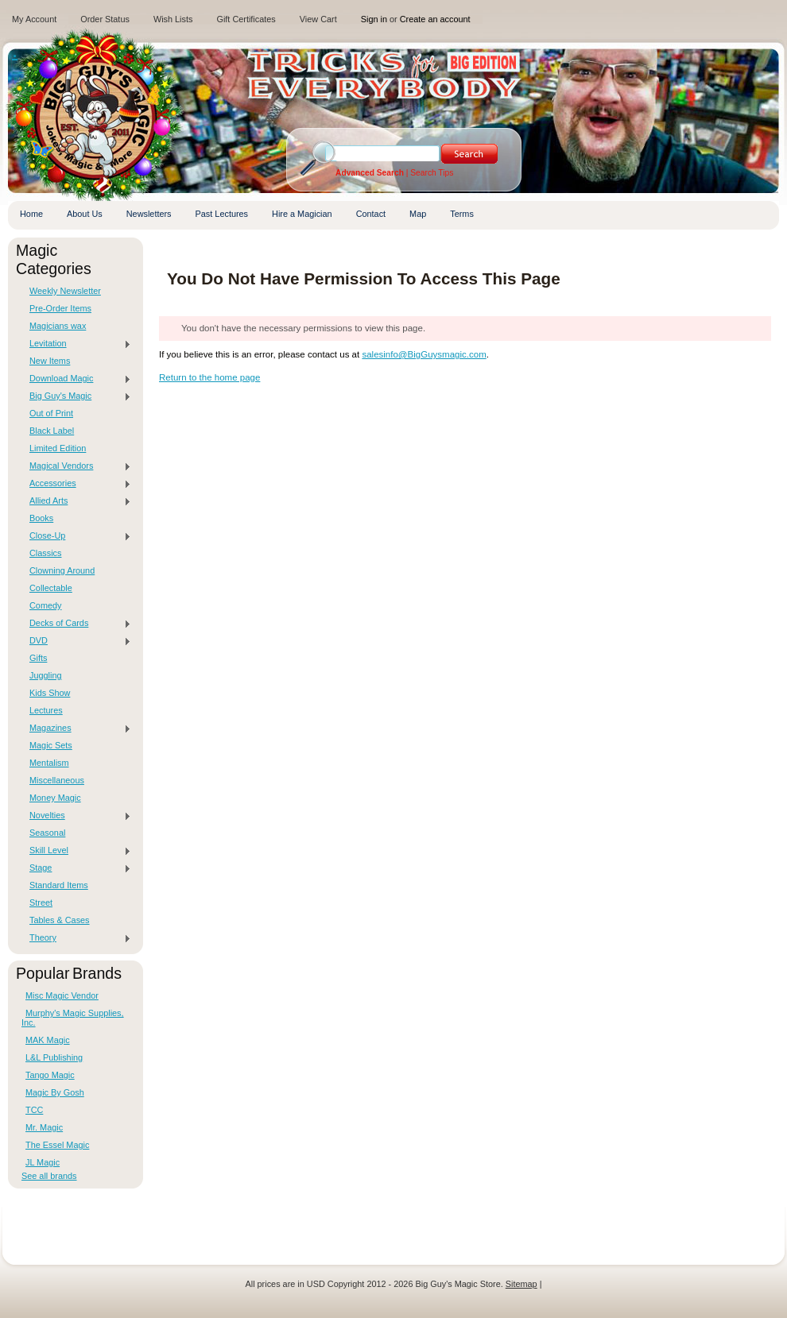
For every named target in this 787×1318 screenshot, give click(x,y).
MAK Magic (47, 1040)
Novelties (76, 815)
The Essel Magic (57, 1145)
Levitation (76, 344)
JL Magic (42, 1162)
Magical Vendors (76, 466)
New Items (49, 360)
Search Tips (431, 172)
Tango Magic (50, 1075)
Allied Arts (76, 501)
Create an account (435, 19)
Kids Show (49, 693)
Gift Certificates (245, 19)
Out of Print (51, 413)
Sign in (374, 19)
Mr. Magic (44, 1127)
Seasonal (47, 832)
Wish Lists (173, 19)
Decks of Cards (76, 623)
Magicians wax (57, 325)
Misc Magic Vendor (62, 995)
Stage (76, 868)
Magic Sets (50, 745)
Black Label (51, 430)
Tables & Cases (59, 920)
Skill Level (76, 850)
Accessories (76, 483)
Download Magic (76, 379)
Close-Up (76, 536)
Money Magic (55, 797)
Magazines (76, 728)
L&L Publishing (54, 1057)
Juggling (45, 675)
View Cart (318, 19)
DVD (76, 641)
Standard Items (58, 885)
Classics (45, 553)
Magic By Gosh (54, 1092)
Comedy (45, 605)
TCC (34, 1110)
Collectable (50, 588)
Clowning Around (62, 570)
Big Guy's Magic (76, 396)
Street (40, 902)
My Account (34, 19)
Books (41, 518)
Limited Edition (57, 448)
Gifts (38, 658)
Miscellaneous (56, 780)
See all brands (49, 1176)
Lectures (46, 710)
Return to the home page (209, 377)
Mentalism (49, 762)
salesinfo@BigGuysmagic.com (424, 354)
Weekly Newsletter (65, 291)
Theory (76, 938)
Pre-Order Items (60, 308)
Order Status (105, 19)
